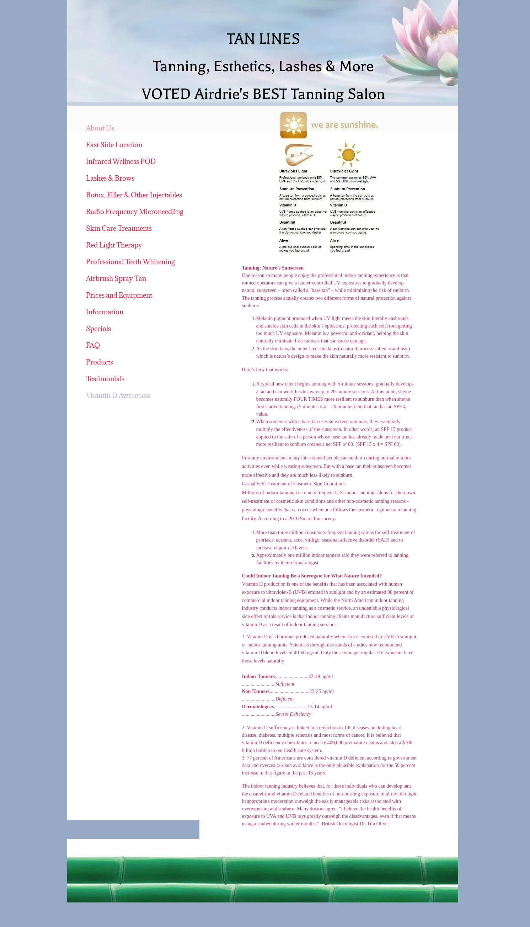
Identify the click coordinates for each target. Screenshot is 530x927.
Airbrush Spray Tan (116, 278)
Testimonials (105, 378)
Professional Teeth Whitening (130, 261)
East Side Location (114, 144)
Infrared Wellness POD (121, 161)
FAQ (93, 345)
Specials (98, 328)
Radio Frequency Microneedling (134, 211)
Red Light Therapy (114, 245)
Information (104, 312)
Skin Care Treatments (119, 228)
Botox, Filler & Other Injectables (134, 195)
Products (99, 362)
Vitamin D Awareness (118, 395)
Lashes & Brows (110, 178)
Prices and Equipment (119, 295)
